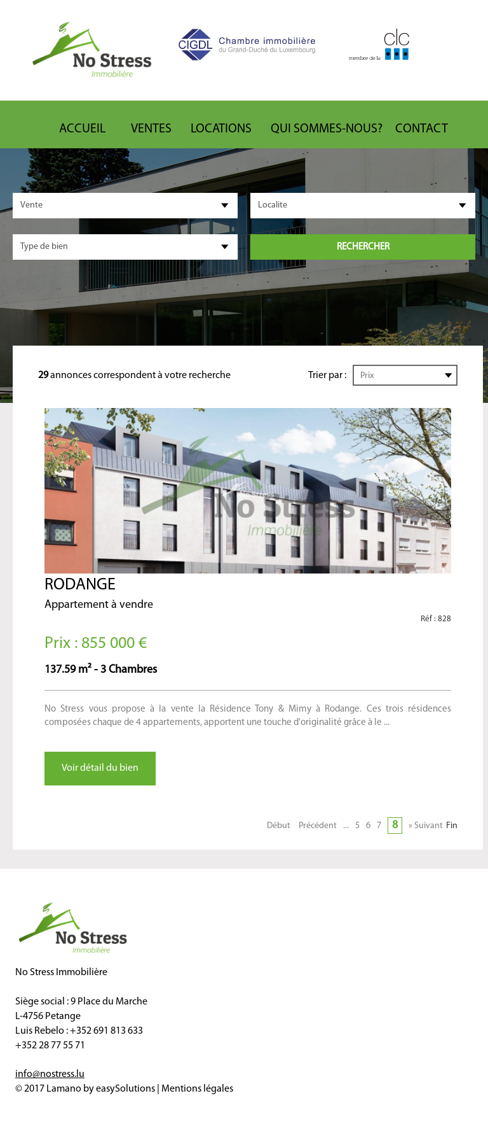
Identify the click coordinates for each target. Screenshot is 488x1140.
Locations (221, 129)
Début (278, 826)
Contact (421, 129)
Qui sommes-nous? (327, 129)
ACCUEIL (82, 129)
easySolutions (125, 1089)
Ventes (151, 129)
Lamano (63, 1089)
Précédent (318, 826)
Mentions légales (197, 1089)
